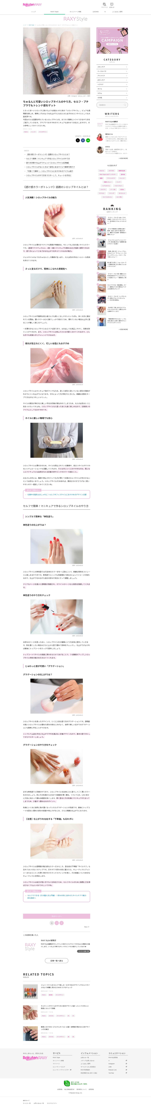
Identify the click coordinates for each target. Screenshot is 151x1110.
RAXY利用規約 (85, 1070)
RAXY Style (54, 11)
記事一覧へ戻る (56, 960)
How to (26, 132)
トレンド (33, 132)
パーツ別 (112, 189)
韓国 (101, 178)
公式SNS (96, 11)
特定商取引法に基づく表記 (89, 1073)
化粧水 (122, 189)
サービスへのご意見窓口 (88, 1067)
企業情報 (59, 1089)
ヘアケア (100, 84)
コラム (100, 93)
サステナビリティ (52, 1103)
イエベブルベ (118, 186)
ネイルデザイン (42, 132)
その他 (100, 98)
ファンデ (111, 193)
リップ (118, 182)
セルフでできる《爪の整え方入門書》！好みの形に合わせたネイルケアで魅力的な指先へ (56, 896)
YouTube (111, 1073)
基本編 (50, 995)
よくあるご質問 (117, 11)
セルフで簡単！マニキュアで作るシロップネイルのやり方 (48, 158)
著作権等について (82, 1089)
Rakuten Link (113, 1070)
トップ (33, 11)
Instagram (112, 1063)
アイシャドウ (111, 178)
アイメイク (101, 76)
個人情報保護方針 (69, 1089)
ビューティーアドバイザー (61, 1070)
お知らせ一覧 (85, 1057)
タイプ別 (119, 197)
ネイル (30, 129)
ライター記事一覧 (84, 951)
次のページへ (57, 916)
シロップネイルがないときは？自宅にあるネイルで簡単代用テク (50, 167)
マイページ (56, 1063)
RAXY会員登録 (113, 1057)
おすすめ (51, 1016)
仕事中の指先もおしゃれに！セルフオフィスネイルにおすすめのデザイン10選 (56, 494)
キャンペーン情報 (75, 11)
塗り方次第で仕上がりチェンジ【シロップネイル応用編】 (48, 162)
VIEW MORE (123, 158)
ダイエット (122, 193)
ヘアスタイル (106, 186)
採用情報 (91, 1089)
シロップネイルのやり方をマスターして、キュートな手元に (48, 175)
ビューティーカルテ (59, 1067)
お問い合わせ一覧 (39, 1103)
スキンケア (101, 67)
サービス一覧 (27, 1103)
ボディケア (101, 80)
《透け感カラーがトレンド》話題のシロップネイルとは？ (48, 154)
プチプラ (102, 189)
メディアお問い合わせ (87, 1060)
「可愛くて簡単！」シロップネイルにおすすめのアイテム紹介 (49, 171)
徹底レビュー (108, 182)
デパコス (101, 193)
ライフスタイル (107, 197)
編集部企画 (122, 170)
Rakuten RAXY (32, 4)
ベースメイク (102, 71)
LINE (110, 1067)
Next (86, 927)
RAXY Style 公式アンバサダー (108, 174)
